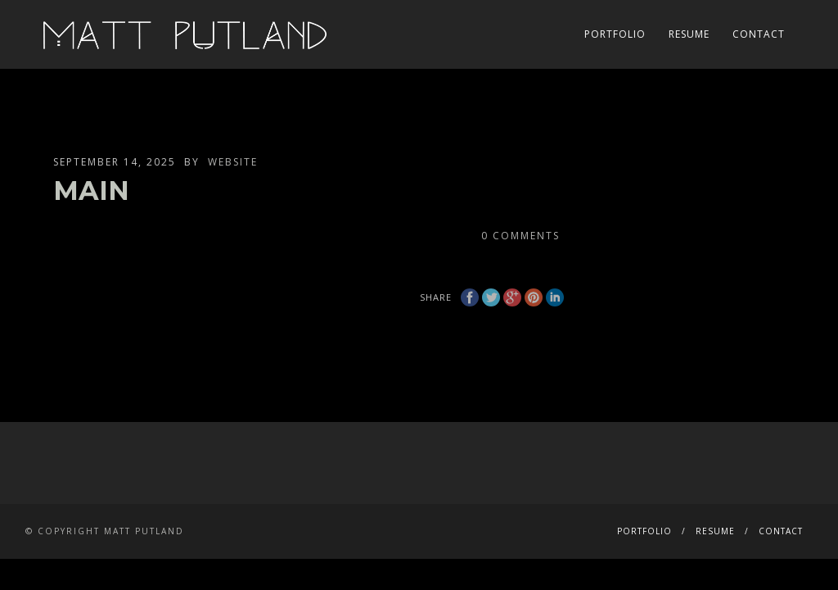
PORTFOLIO (615, 34)
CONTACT (758, 34)
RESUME (689, 34)
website (233, 162)
